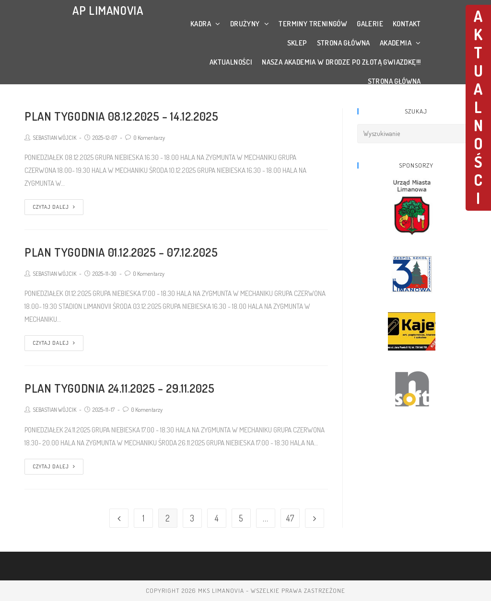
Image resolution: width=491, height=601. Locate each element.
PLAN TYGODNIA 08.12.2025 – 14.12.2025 (121, 116)
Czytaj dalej (54, 207)
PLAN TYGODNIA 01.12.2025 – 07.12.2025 (121, 252)
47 (290, 518)
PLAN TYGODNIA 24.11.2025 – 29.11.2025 (119, 388)
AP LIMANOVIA (107, 10)
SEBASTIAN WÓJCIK (54, 137)
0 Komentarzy (149, 137)
